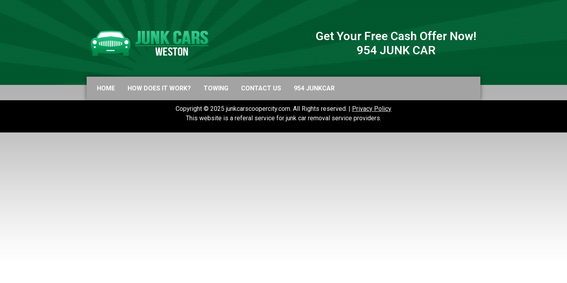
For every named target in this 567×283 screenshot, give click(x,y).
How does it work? (159, 88)
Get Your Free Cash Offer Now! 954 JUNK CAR (396, 43)
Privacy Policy (371, 108)
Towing (216, 88)
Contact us (261, 88)
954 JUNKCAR (314, 88)
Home (106, 88)
